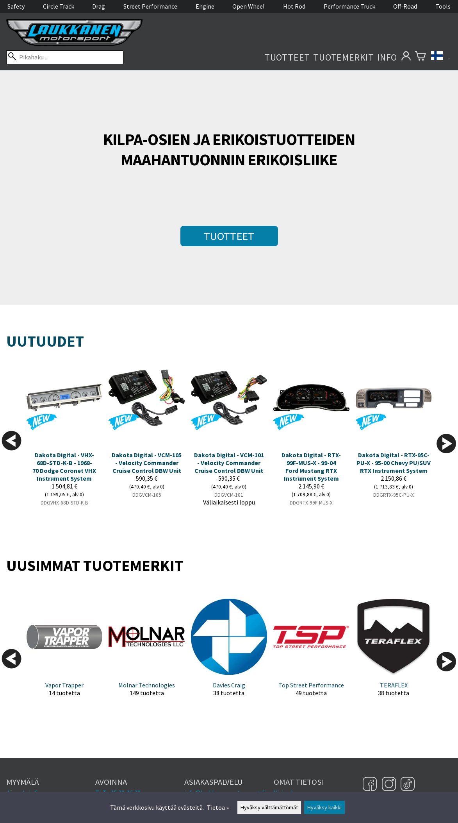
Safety (16, 6)
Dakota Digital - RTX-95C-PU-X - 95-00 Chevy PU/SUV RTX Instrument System (393, 462)
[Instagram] (390, 785)
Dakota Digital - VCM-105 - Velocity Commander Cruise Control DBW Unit (147, 462)
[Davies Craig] (229, 654)
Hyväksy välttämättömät (269, 807)
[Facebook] (371, 785)
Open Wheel (248, 6)
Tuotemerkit (343, 57)
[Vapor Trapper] (65, 654)
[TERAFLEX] (394, 654)
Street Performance (150, 6)
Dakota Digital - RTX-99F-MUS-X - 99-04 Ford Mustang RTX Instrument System (311, 466)
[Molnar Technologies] (147, 654)
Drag (98, 6)
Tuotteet (287, 57)
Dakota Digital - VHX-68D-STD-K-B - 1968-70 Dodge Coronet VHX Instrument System (64, 466)
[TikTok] (408, 785)
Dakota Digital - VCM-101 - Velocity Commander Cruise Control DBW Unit (229, 462)
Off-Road (405, 6)
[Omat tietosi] (406, 57)
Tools (443, 6)
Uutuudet (45, 341)
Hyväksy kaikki (324, 807)
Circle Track (58, 6)
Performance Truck (349, 6)
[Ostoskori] (420, 57)
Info (387, 57)
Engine (205, 6)
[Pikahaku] (64, 57)
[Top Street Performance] (311, 654)
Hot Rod (294, 6)
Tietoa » (218, 807)
